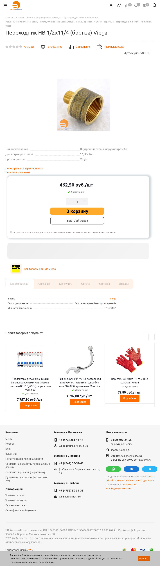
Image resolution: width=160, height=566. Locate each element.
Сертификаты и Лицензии (20, 510)
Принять (144, 558)
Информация (14, 489)
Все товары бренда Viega (40, 268)
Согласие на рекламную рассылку (25, 472)
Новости (10, 443)
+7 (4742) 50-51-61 (71, 463)
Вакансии (11, 453)
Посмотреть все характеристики (24, 168)
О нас (8, 438)
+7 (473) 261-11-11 (71, 440)
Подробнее (30, 405)
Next (152, 337)
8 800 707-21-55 (121, 440)
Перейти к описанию (17, 172)
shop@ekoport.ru (120, 450)
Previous (146, 337)
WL (30, 550)
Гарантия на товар (15, 505)
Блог (8, 448)
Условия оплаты (14, 495)
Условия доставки (15, 500)
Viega (113, 298)
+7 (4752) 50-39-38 (71, 490)
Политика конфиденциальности (24, 458)
